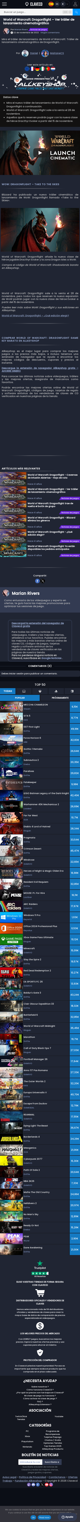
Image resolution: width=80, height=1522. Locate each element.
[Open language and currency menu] (58, 4)
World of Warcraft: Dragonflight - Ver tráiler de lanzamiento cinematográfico (53, 524)
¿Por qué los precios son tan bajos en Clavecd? (40, 1426)
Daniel (34, 53)
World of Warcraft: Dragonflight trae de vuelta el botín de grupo (50, 539)
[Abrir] (4, 4)
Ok (33, 1517)
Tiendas (21, 1453)
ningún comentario (50, 32)
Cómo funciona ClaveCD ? (40, 1423)
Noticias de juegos (38, 29)
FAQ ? (40, 1435)
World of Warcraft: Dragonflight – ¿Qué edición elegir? (35, 349)
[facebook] (37, 614)
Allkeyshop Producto (52, 1482)
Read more (44, 1517)
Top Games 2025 (52, 1479)
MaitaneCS (57, 53)
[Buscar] (76, 12)
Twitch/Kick (21, 1450)
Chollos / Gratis (53, 1473)
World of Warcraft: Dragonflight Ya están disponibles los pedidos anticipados (51, 581)
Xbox (27, 1470)
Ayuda (67, 1517)
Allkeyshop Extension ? (40, 1438)
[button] (75, 4)
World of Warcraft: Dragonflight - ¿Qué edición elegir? (50, 567)
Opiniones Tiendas (52, 1476)
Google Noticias (51, 692)
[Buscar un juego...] (40, 12)
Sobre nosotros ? (40, 1420)
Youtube (59, 1450)
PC (27, 1464)
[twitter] (42, 614)
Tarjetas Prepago (52, 1470)
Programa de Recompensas (53, 1466)
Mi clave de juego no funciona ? (40, 1429)
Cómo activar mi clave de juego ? (40, 1432)
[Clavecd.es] (33, 4)
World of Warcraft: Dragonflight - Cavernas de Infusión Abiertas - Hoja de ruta (53, 510)
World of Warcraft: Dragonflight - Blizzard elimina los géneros (51, 553)
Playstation (27, 1475)
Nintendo (27, 1480)
